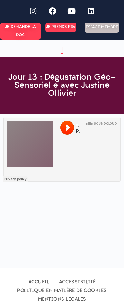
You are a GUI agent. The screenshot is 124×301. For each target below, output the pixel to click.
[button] (62, 50)
